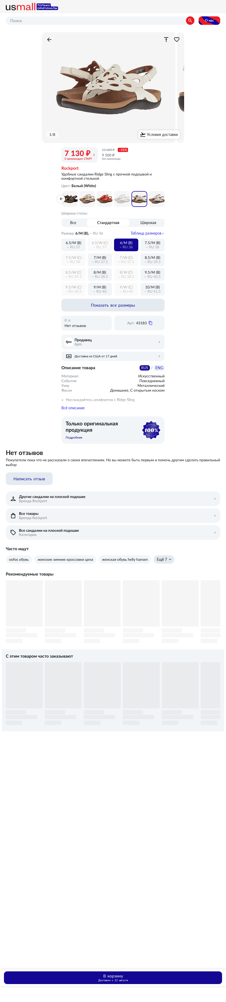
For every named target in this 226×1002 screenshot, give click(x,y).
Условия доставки (162, 134)
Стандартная (108, 223)
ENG (159, 368)
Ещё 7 (162, 561)
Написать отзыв (29, 480)
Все (73, 223)
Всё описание (73, 409)
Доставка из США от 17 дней (96, 356)
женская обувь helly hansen (125, 561)
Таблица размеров (146, 233)
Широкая (148, 223)
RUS (144, 368)
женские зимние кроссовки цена (65, 561)
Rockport (69, 168)
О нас (209, 20)
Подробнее (74, 439)
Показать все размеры (113, 305)
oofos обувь (19, 561)
